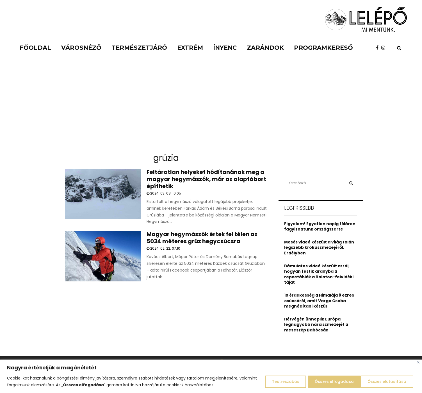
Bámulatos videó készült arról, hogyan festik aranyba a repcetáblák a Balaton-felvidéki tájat (318, 274)
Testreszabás (276, 381)
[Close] (418, 362)
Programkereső (323, 47)
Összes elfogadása (387, 381)
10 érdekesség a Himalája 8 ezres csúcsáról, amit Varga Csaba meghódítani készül (319, 300)
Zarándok (265, 47)
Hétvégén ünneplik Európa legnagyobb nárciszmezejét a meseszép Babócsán (316, 324)
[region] (211, 376)
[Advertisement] (211, 106)
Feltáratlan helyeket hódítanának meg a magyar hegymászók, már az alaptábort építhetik (206, 179)
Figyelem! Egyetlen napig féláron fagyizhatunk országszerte (319, 226)
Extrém (190, 47)
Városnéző (81, 47)
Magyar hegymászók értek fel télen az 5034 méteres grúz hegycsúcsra (202, 237)
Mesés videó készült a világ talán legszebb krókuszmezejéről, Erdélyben (319, 247)
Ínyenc (225, 47)
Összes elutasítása (328, 381)
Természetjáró (139, 47)
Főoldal (35, 47)
